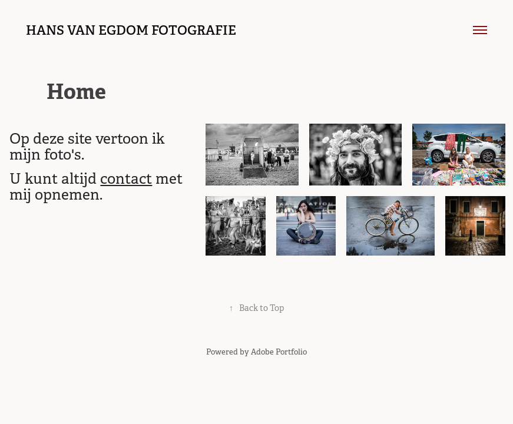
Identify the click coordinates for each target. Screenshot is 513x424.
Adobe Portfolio (279, 352)
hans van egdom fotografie (131, 30)
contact (126, 179)
